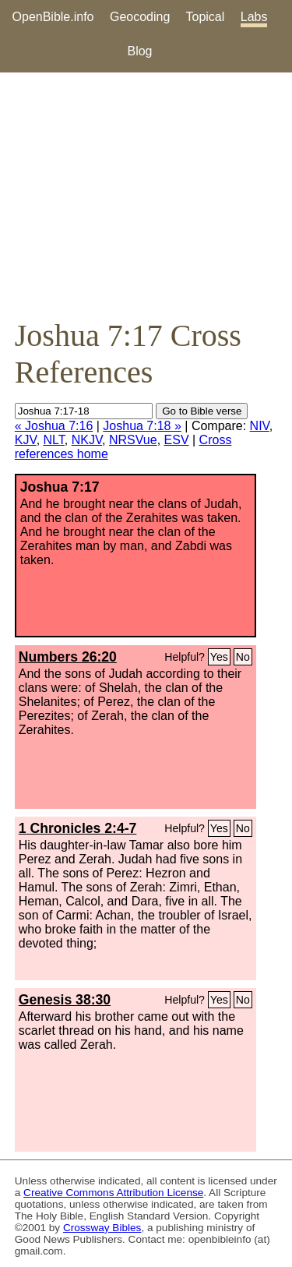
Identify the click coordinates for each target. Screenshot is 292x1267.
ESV (176, 439)
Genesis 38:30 (65, 1000)
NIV (259, 425)
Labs (254, 16)
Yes (219, 657)
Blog (139, 51)
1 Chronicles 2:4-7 (78, 828)
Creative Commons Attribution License (113, 1192)
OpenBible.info (53, 16)
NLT (54, 439)
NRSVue (133, 439)
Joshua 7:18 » (142, 425)
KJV (26, 439)
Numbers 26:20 (68, 657)
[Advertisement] (146, 194)
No (243, 657)
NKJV (87, 439)
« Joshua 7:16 (54, 425)
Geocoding (140, 16)
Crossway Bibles (102, 1227)
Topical (205, 16)
